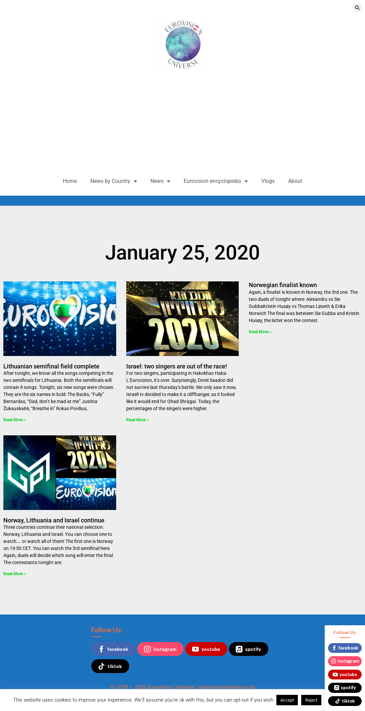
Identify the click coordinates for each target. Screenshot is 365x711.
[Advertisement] (182, 123)
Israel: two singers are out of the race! (176, 366)
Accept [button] (287, 700)
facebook (113, 649)
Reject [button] (311, 700)
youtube (206, 649)
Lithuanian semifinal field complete (51, 366)
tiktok (110, 666)
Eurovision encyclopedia (216, 181)
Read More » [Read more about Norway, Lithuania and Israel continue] (14, 573)
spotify (248, 649)
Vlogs (268, 181)
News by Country (113, 181)
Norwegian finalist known (283, 284)
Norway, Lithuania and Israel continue (53, 520)
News (160, 181)
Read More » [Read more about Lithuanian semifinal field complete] (14, 420)
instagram (160, 649)
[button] (357, 7)
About (295, 181)
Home (70, 181)
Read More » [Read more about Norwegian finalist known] (260, 331)
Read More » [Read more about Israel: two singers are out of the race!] (137, 420)
